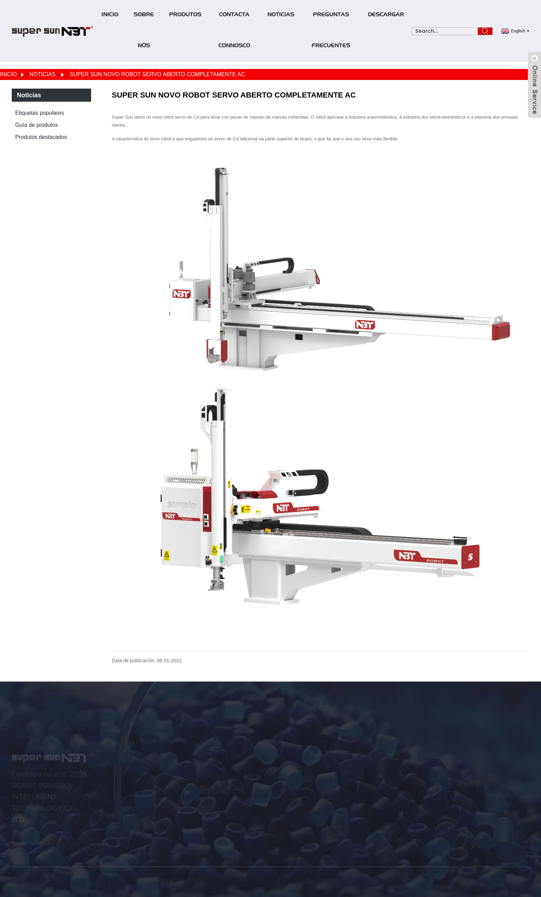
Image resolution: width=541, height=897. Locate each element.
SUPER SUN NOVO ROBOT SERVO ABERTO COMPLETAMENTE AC (157, 74)
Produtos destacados (41, 137)
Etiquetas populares (39, 113)
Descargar (386, 15)
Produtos (185, 15)
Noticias (280, 15)
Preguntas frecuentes (331, 31)
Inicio (109, 15)
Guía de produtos (36, 125)
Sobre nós (144, 31)
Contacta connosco (234, 31)
